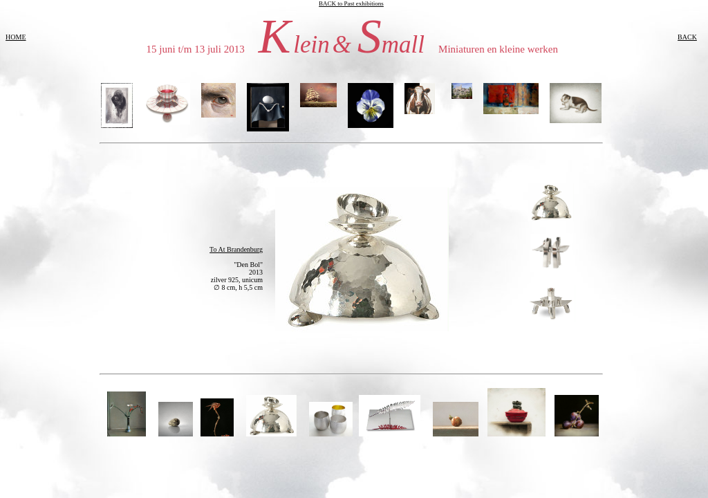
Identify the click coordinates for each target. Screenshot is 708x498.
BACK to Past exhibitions (351, 3)
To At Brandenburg (236, 249)
